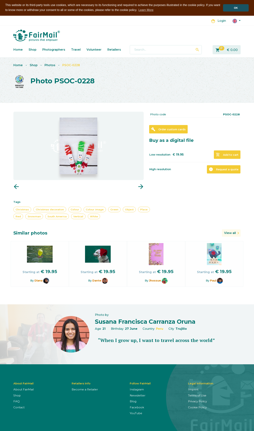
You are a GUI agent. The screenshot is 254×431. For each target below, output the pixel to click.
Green (114, 209)
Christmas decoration (50, 209)
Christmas (22, 209)
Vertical (78, 216)
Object (129, 209)
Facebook (137, 407)
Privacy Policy (197, 401)
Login (222, 20)
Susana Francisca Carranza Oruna (145, 321)
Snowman (34, 216)
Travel (76, 49)
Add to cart (227, 154)
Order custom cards (168, 129)
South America (57, 216)
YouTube (136, 413)
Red (18, 216)
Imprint (193, 389)
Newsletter (137, 395)
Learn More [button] (146, 10)
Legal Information (200, 383)
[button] (237, 20)
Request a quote (223, 169)
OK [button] (236, 7)
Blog (133, 401)
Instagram (137, 389)
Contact (19, 407)
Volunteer (94, 49)
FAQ (16, 401)
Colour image (95, 209)
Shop (32, 49)
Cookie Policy (197, 407)
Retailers (114, 49)
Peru (159, 328)
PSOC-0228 (71, 65)
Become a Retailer (85, 389)
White (94, 216)
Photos (50, 65)
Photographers (53, 49)
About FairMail (23, 389)
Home (18, 49)
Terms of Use (197, 395)
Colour (75, 209)
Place (144, 209)
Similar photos (30, 232)
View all (230, 233)
